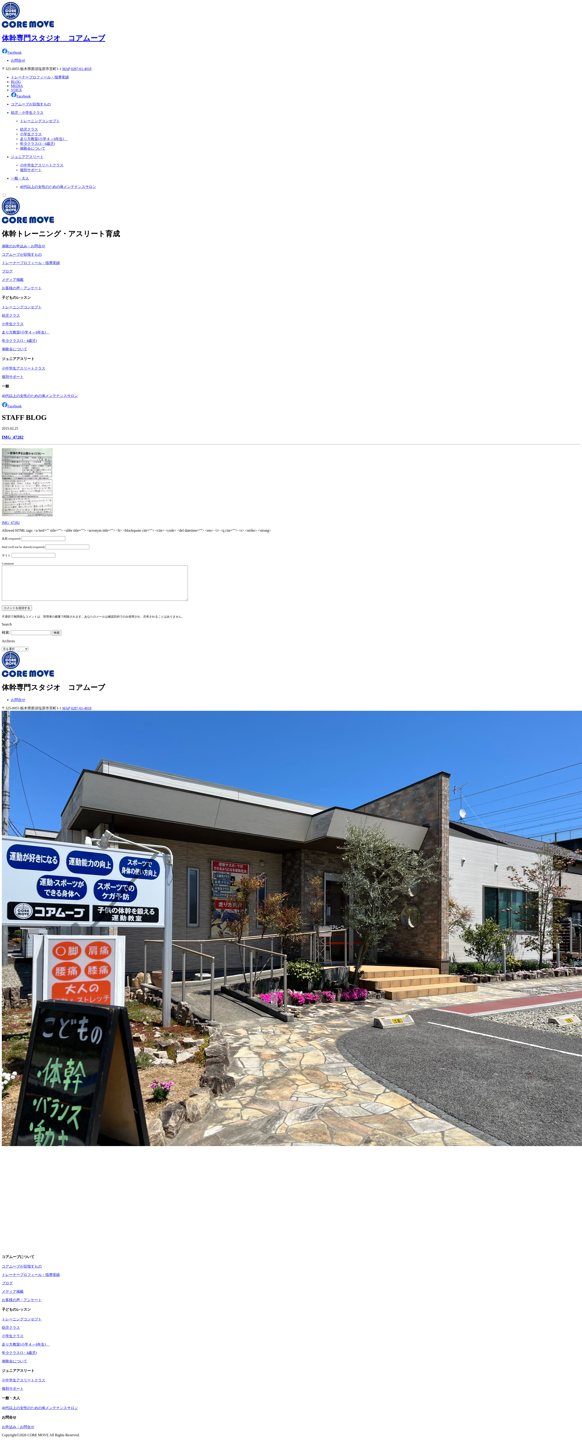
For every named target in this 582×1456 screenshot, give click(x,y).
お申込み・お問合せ (18, 1434)
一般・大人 (20, 178)
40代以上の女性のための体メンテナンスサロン (58, 187)
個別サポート (31, 170)
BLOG (16, 82)
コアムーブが (31, 104)
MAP (66, 69)
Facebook (12, 52)
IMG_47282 (13, 437)
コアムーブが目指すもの (22, 254)
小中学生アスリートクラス (41, 165)
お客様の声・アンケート (22, 288)
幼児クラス (29, 129)
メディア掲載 (13, 280)
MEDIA (17, 86)
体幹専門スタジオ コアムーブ (53, 38)
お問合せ (18, 60)
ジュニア (27, 157)
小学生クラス (31, 134)
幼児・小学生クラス (27, 112)
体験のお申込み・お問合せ (23, 246)
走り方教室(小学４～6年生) (44, 139)
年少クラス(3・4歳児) (37, 144)
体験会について (32, 148)
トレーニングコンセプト (40, 121)
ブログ (7, 271)
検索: (6, 639)
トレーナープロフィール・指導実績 (40, 77)
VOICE (16, 90)
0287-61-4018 (81, 69)
